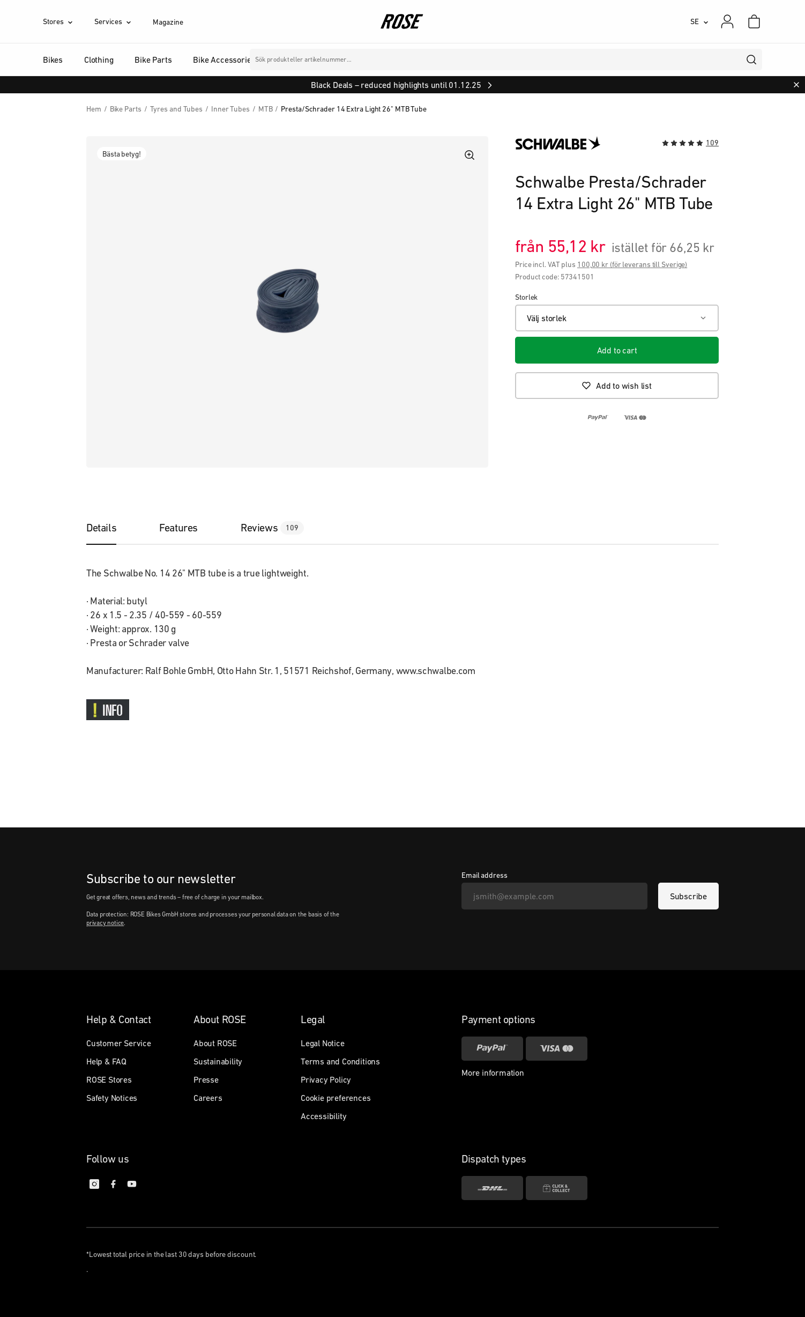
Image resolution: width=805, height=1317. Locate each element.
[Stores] (68, 21)
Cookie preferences (335, 1098)
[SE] (699, 21)
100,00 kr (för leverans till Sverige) (632, 264)
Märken (325, 59)
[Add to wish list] (617, 385)
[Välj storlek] (617, 318)
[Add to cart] (617, 350)
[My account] (727, 21)
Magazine (168, 22)
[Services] (123, 21)
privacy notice (105, 923)
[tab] (112, 527)
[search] (752, 59)
